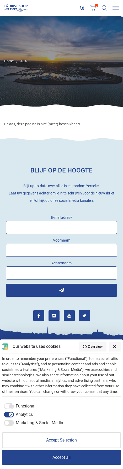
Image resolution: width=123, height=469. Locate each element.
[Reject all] (115, 346)
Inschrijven (61, 290)
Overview (93, 346)
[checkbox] (18, 406)
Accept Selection (61, 440)
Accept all (61, 457)
